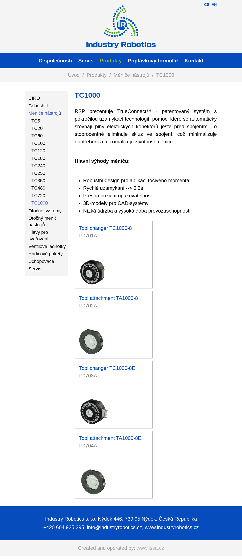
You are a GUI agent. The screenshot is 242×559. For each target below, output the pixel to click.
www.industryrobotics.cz (172, 527)
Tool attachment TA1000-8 (108, 298)
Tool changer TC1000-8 (105, 228)
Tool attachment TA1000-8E (110, 438)
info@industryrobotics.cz (114, 527)
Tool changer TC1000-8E (107, 368)
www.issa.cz (150, 548)
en (214, 5)
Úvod (74, 75)
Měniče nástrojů (131, 75)
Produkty (97, 75)
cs (206, 5)
